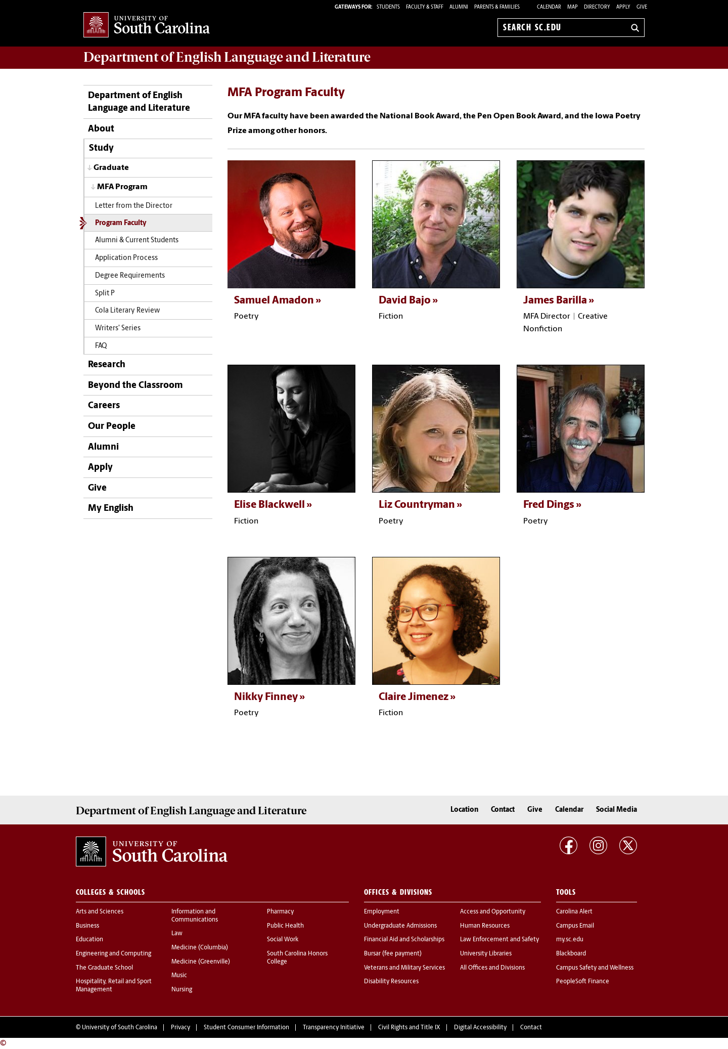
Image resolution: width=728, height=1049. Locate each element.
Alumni (103, 447)
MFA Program (122, 187)
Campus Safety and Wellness (594, 968)
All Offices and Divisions (492, 968)
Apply (623, 7)
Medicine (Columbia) (199, 948)
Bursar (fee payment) (393, 954)
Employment (381, 912)
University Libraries (486, 954)
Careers (104, 406)
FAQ (101, 346)
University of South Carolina (119, 1028)
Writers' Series (118, 328)
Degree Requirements (130, 276)
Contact (503, 810)
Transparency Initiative (334, 1028)
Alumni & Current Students (136, 240)
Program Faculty (121, 223)
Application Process (126, 258)
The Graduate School (104, 968)
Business (87, 926)
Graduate (111, 168)
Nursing (181, 990)
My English (110, 508)
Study (101, 148)
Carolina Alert (574, 912)
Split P (105, 293)
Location (464, 810)
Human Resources (485, 926)
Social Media (616, 810)
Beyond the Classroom (135, 385)
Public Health (285, 926)
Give (641, 7)
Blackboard (571, 954)
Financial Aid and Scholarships (404, 940)
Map (572, 7)
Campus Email (575, 926)
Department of (227, 57)
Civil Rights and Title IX (409, 1028)
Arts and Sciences (99, 912)
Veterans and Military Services (404, 968)
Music (179, 976)
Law (177, 934)
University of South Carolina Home (146, 25)
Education (89, 940)
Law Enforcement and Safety (499, 940)
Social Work (282, 940)
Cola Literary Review (127, 311)
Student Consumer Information (246, 1028)
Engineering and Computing (113, 954)
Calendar (549, 7)
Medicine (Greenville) (200, 962)
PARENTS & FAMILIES (497, 7)
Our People (111, 426)
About (101, 129)
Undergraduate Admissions (400, 926)
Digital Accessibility (480, 1028)
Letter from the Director (133, 206)
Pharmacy (280, 912)
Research (106, 365)
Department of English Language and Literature (139, 102)
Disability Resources (391, 982)
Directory (597, 7)
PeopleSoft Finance (582, 982)
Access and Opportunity (492, 912)
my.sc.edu (569, 940)
